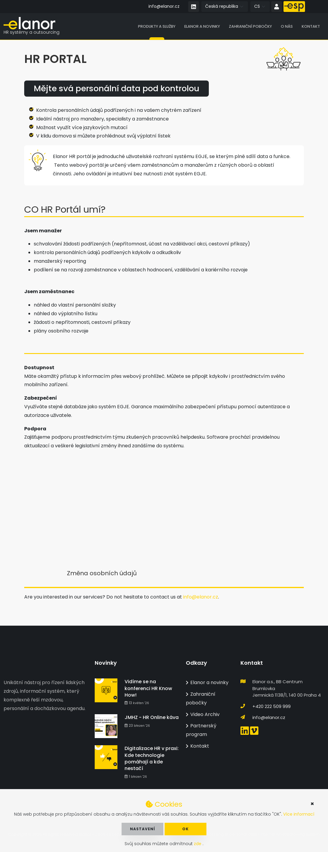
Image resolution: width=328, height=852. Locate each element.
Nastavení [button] (142, 828)
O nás (287, 26)
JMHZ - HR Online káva (152, 717)
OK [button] (185, 828)
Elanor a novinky (202, 26)
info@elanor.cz (164, 6)
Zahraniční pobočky (250, 26)
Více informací (298, 814)
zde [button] (198, 844)
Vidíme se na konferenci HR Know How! (148, 688)
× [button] (312, 804)
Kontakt (311, 26)
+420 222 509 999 (271, 706)
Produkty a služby (156, 26)
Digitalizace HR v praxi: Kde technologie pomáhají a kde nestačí (152, 758)
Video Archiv (203, 714)
